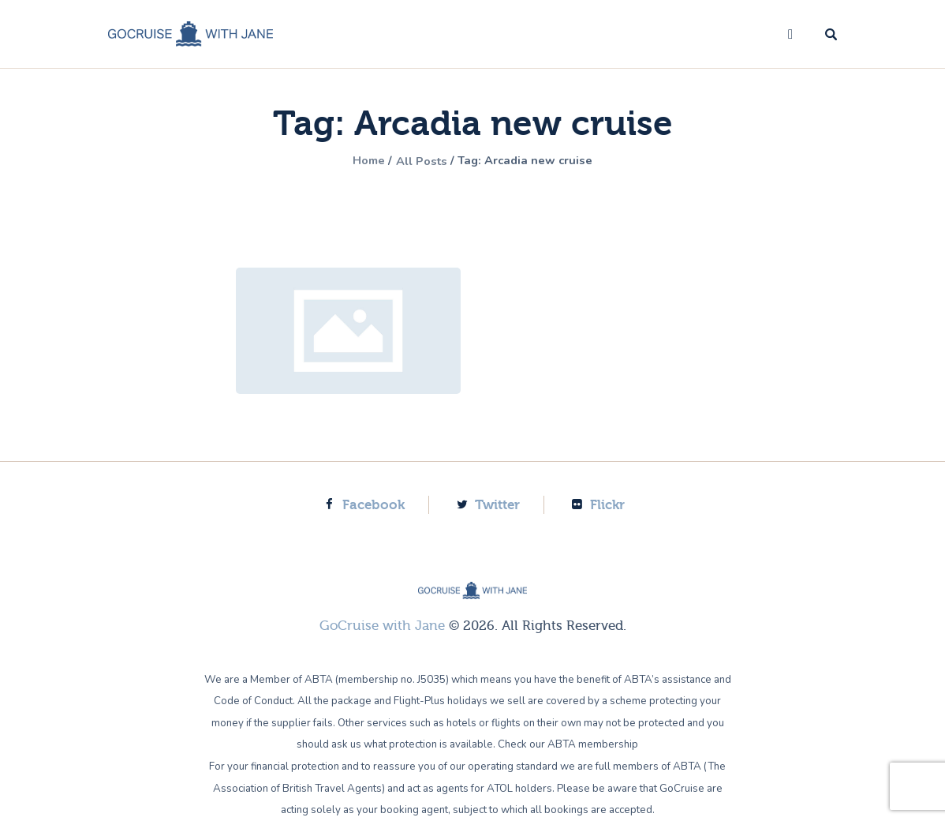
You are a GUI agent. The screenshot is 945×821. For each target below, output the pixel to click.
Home (360, 161)
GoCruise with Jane (382, 625)
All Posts (419, 161)
